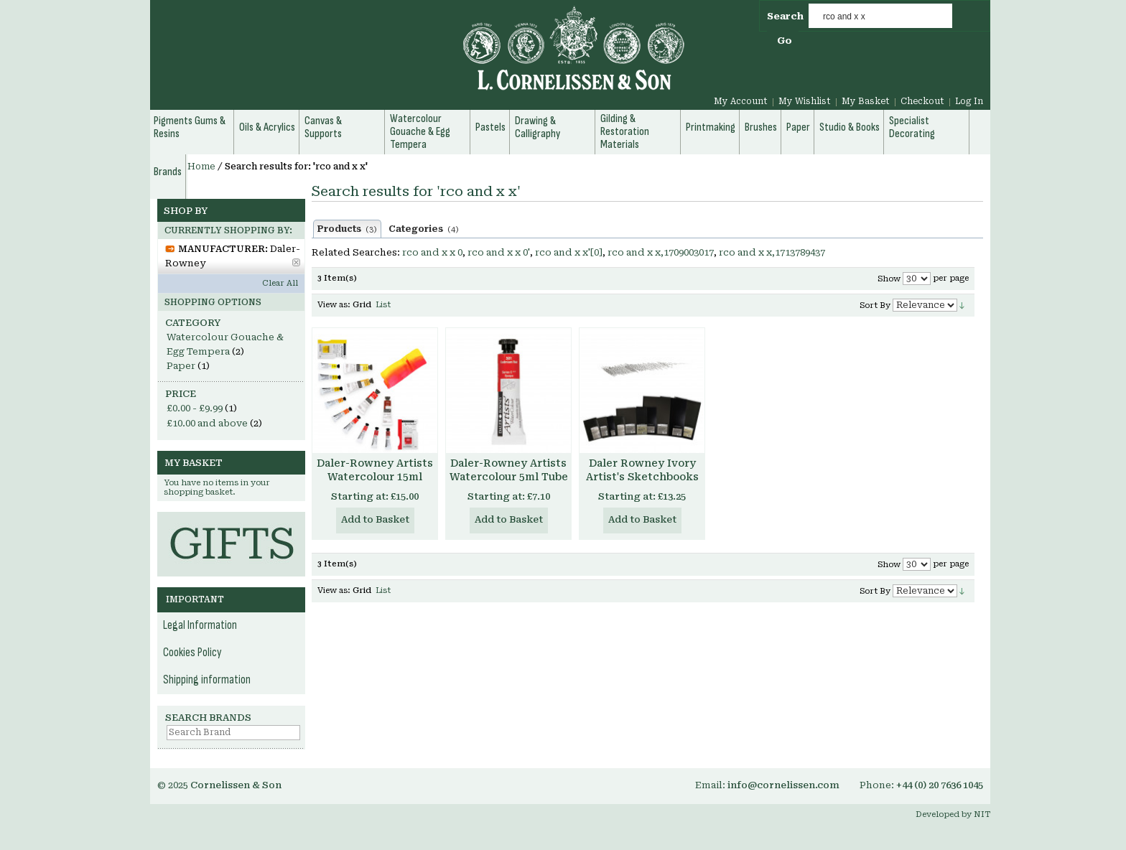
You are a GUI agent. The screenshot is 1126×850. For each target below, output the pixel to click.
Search (785, 16)
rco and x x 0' (498, 252)
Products (347, 229)
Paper (181, 365)
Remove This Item (296, 262)
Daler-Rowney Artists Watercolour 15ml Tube (375, 476)
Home (201, 167)
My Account (741, 101)
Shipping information (207, 680)
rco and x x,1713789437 (772, 252)
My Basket (866, 101)
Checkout (922, 101)
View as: (333, 304)
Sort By (875, 305)
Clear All (280, 283)
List (383, 304)
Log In (969, 101)
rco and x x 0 (432, 252)
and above (207, 423)
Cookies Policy (192, 652)
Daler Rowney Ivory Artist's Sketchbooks (642, 469)
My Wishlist (804, 101)
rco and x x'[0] (568, 252)
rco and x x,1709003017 (661, 252)
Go (784, 40)
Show (889, 279)
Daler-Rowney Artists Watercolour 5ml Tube (509, 469)
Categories (423, 229)
